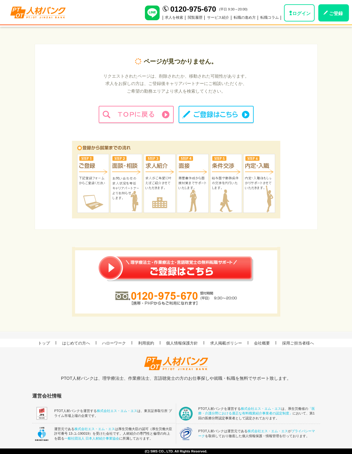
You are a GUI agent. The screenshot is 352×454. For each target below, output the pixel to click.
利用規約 (146, 343)
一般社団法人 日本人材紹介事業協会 (91, 438)
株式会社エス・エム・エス (117, 411)
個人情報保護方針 (182, 343)
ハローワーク (114, 343)
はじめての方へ (76, 343)
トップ (44, 343)
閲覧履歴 (195, 17)
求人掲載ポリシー (226, 343)
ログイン (301, 13)
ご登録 (336, 13)
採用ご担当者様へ (298, 343)
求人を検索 (174, 17)
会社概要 (262, 343)
